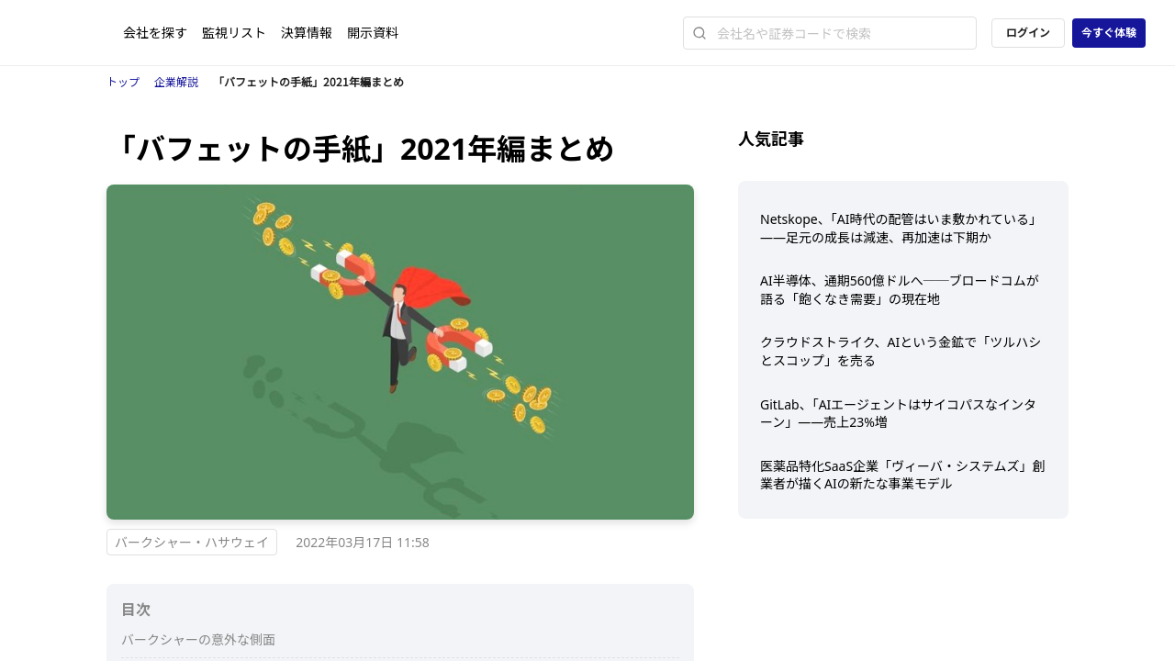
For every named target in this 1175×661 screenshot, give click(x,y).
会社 (155, 32)
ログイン (1028, 32)
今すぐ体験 (1108, 32)
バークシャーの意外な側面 (198, 639)
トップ (123, 82)
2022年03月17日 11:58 (363, 542)
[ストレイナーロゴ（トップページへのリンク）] (76, 33)
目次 (136, 609)
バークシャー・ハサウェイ (192, 542)
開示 (372, 32)
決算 (306, 32)
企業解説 (176, 82)
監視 (234, 32)
